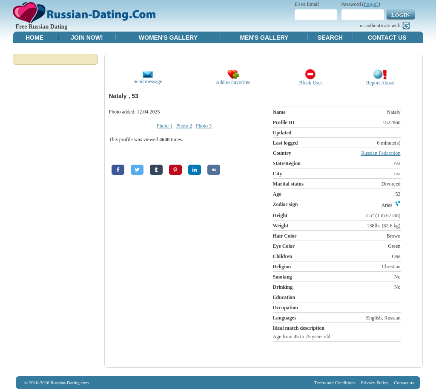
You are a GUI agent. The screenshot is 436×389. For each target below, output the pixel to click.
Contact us (404, 382)
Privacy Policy (374, 382)
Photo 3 (204, 126)
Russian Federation (380, 153)
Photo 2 (184, 126)
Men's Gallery (264, 37)
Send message (147, 79)
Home (34, 37)
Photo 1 (164, 126)
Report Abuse (380, 80)
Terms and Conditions (335, 382)
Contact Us (387, 37)
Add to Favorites (233, 80)
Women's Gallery (168, 37)
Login (400, 15)
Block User (310, 80)
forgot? (371, 4)
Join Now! (87, 37)
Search (330, 37)
